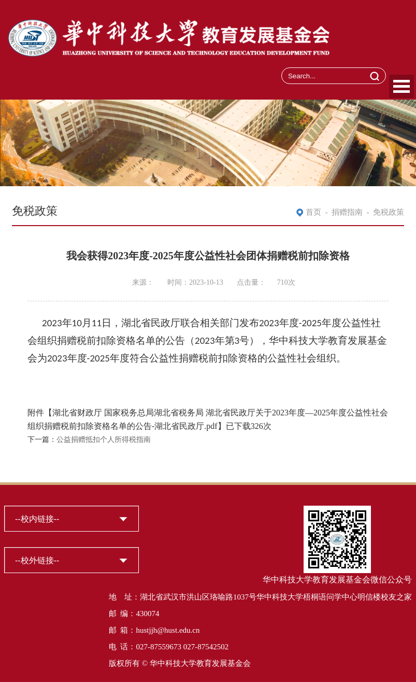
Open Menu (401, 86)
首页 (313, 212)
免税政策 (388, 212)
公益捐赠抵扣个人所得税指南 (103, 439)
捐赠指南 (347, 212)
